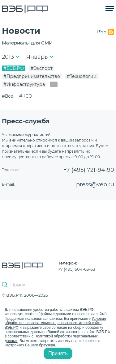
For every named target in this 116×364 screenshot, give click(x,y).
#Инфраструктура (24, 84)
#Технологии (82, 76)
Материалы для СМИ (27, 43)
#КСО (25, 96)
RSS (101, 32)
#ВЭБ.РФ (13, 68)
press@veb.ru (95, 184)
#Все (7, 96)
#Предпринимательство (31, 76)
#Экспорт (42, 68)
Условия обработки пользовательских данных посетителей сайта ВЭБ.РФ (55, 323)
